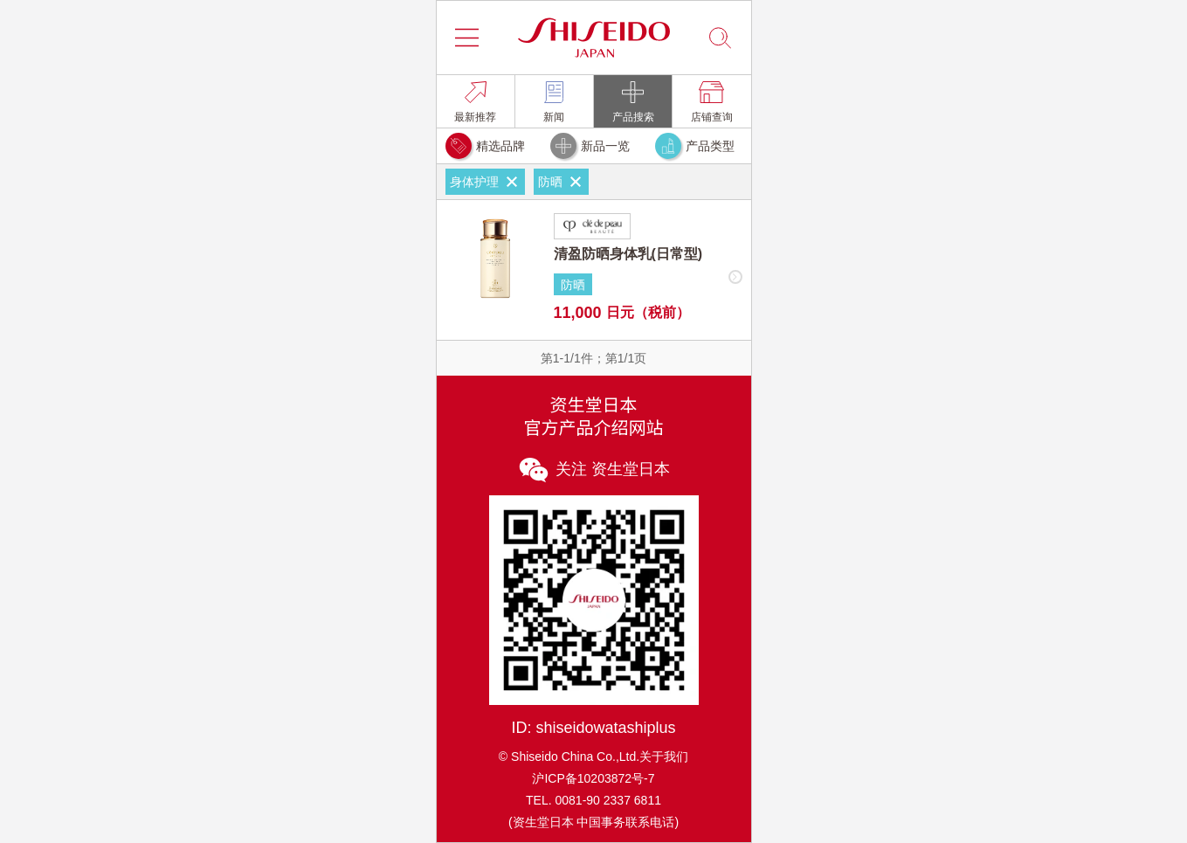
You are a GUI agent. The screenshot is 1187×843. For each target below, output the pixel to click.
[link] (475, 101)
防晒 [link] (561, 181)
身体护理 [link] (485, 181)
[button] (467, 37)
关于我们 (663, 757)
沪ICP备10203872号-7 (593, 778)
